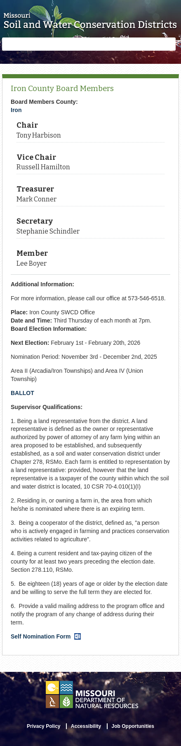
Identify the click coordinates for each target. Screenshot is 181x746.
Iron (16, 110)
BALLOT (22, 393)
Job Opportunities (133, 726)
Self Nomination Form (46, 636)
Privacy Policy (43, 726)
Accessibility (86, 726)
